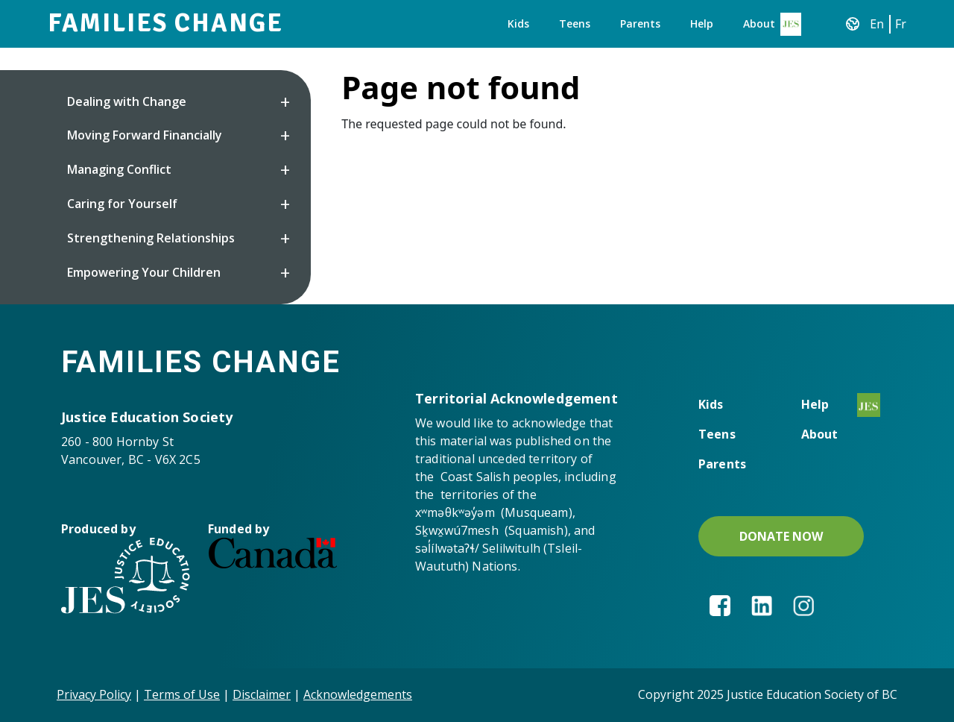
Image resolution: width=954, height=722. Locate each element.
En (877, 24)
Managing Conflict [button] (119, 169)
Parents (640, 23)
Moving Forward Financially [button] (144, 135)
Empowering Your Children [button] (144, 272)
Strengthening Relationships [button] (151, 238)
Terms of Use (182, 694)
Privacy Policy (94, 694)
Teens (574, 23)
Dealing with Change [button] (126, 101)
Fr (900, 24)
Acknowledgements (357, 694)
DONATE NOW (781, 536)
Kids (518, 23)
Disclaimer (262, 694)
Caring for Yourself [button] (122, 203)
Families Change (165, 23)
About (759, 23)
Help (701, 23)
